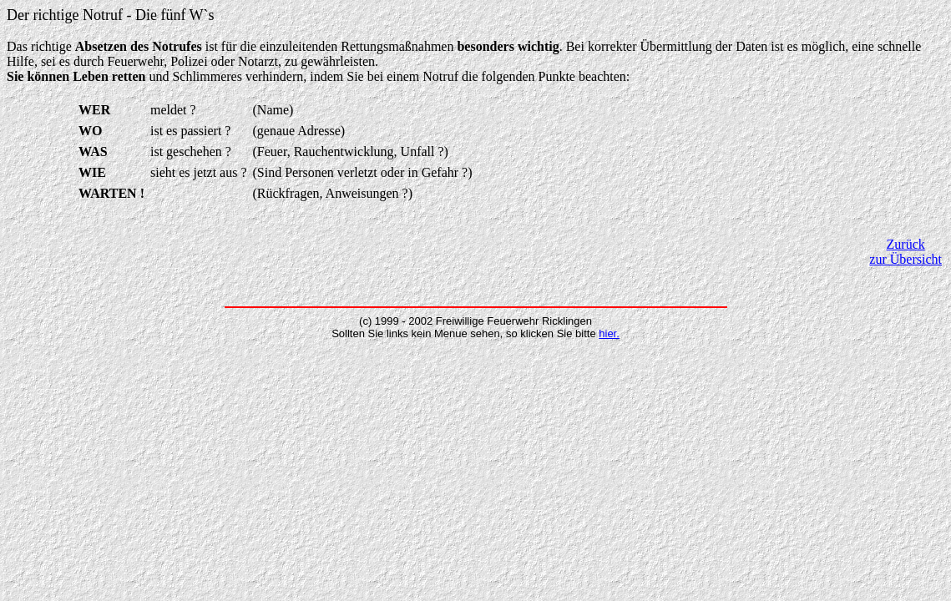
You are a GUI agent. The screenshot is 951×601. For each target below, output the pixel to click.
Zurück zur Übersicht (905, 251)
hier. (609, 333)
